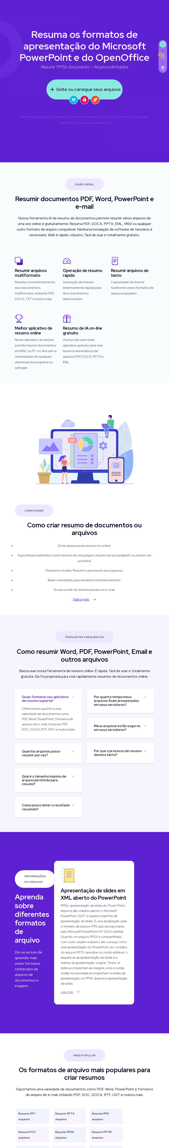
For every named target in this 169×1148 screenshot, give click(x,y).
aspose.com (84, 122)
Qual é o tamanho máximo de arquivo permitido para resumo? (39, 780)
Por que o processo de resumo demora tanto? (122, 753)
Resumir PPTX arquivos (64, 1121)
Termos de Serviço (108, 117)
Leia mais (74, 992)
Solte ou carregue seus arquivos (84, 89)
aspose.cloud (103, 122)
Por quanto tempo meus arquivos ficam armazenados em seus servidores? (121, 701)
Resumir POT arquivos (27, 1139)
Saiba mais (79, 599)
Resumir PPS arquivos (100, 1121)
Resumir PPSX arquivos (64, 1139)
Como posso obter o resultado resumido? (41, 807)
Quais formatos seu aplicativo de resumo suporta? (40, 699)
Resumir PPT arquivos (27, 1121)
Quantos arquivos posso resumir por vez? (36, 753)
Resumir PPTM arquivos (102, 1139)
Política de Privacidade (134, 117)
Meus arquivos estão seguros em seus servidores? (122, 728)
